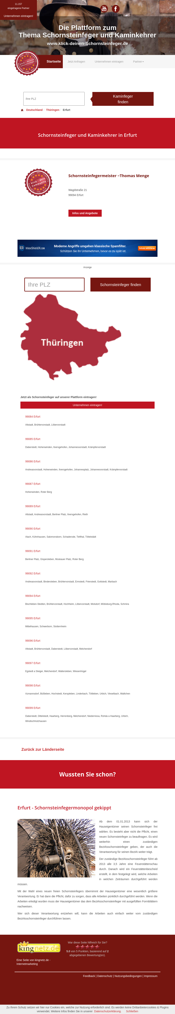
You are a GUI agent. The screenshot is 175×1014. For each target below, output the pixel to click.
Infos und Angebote (85, 213)
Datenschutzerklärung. (107, 1011)
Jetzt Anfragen (76, 61)
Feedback (89, 976)
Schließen (132, 1011)
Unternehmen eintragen (109, 61)
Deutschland (31, 109)
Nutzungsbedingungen (128, 976)
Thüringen (52, 109)
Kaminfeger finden (123, 99)
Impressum (151, 976)
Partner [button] (138, 61)
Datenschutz (104, 976)
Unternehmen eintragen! (87, 405)
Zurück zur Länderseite (42, 749)
